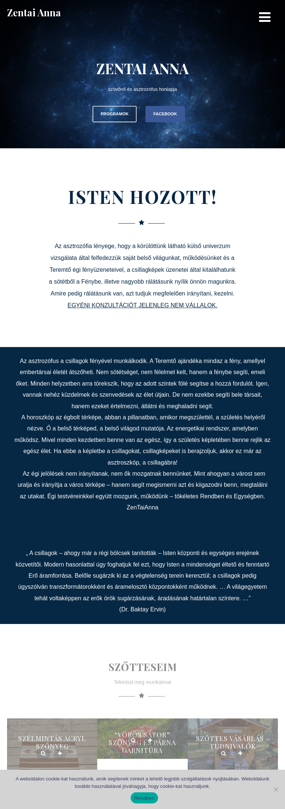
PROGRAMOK (114, 114)
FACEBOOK (165, 114)
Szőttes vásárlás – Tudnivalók (233, 752)
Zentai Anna (34, 12)
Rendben (144, 798)
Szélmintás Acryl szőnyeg (52, 752)
